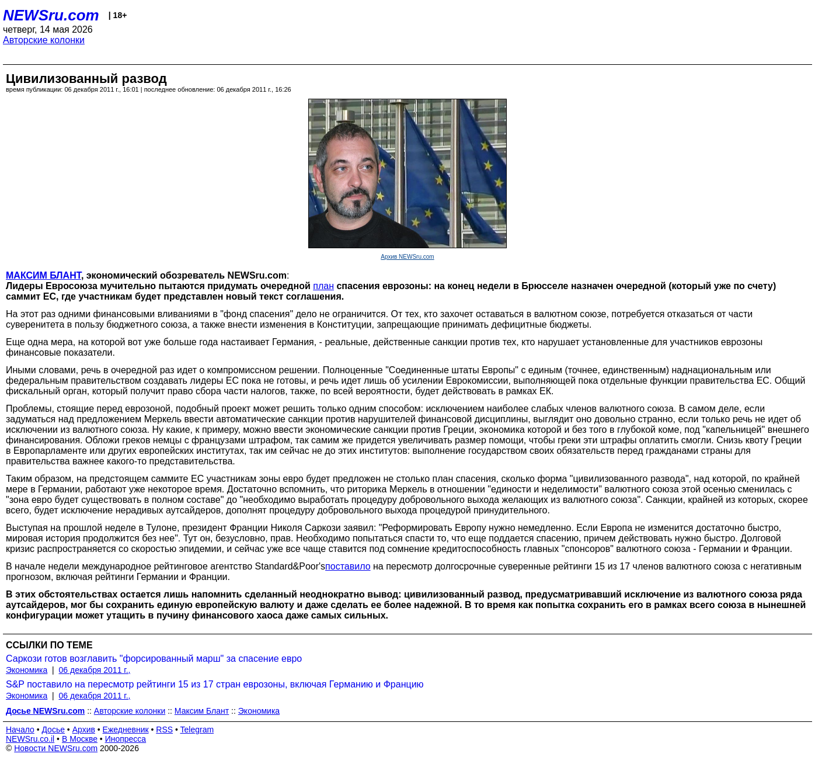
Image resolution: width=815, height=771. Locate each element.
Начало (20, 729)
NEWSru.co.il (30, 739)
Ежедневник (126, 729)
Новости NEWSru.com (55, 748)
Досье (53, 729)
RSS (164, 729)
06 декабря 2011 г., (95, 670)
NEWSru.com (51, 15)
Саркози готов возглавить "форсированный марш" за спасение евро (154, 659)
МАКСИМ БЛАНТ (43, 275)
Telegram (197, 729)
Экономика (26, 670)
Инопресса (126, 739)
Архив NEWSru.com (407, 256)
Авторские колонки (44, 40)
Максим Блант (202, 711)
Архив (83, 729)
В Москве (79, 739)
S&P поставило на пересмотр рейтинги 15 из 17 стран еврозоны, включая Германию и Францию (215, 684)
